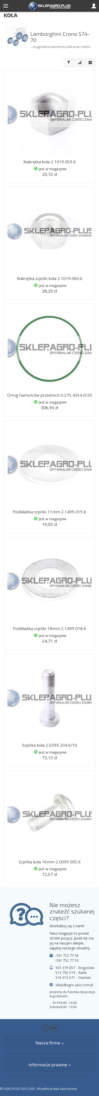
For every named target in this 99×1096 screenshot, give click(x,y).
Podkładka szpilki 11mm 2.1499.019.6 (49, 512)
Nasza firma (49, 1042)
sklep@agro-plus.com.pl (74, 985)
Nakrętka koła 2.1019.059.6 (49, 162)
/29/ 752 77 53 (67, 960)
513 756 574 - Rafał (71, 972)
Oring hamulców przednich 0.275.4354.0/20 (49, 395)
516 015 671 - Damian (73, 977)
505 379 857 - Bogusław (74, 967)
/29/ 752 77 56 (67, 955)
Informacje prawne (49, 1064)
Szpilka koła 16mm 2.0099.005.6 (49, 862)
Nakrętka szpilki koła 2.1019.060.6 (49, 278)
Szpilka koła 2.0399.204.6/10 (49, 745)
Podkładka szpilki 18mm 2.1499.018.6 (49, 628)
